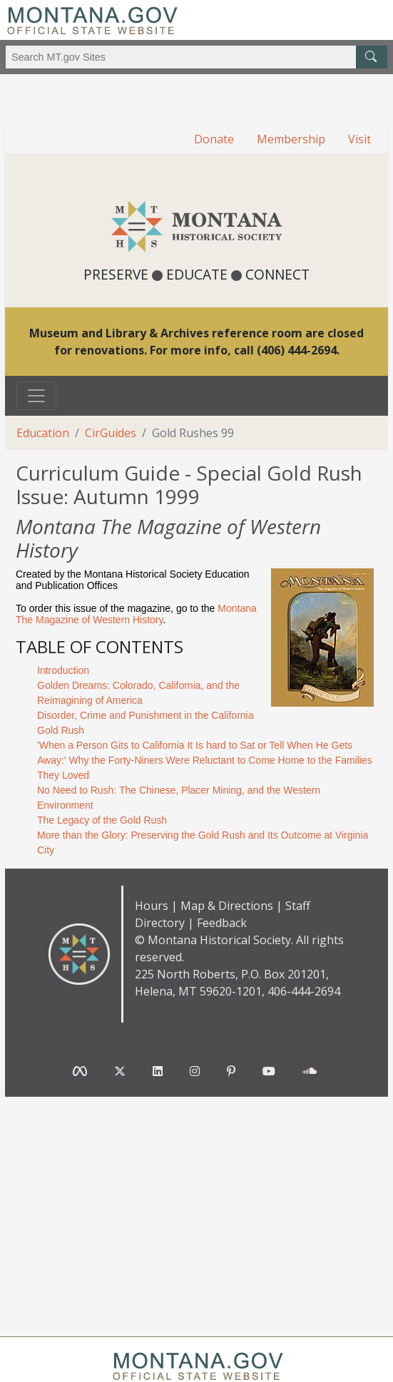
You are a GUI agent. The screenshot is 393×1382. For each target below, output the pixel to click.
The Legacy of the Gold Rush (102, 820)
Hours (151, 905)
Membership (291, 139)
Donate (214, 139)
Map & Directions (226, 905)
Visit (359, 139)
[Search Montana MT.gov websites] (196, 57)
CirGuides (110, 433)
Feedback (222, 923)
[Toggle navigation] (36, 396)
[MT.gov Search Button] (371, 57)
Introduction (63, 670)
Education (42, 433)
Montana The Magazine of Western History (136, 614)
